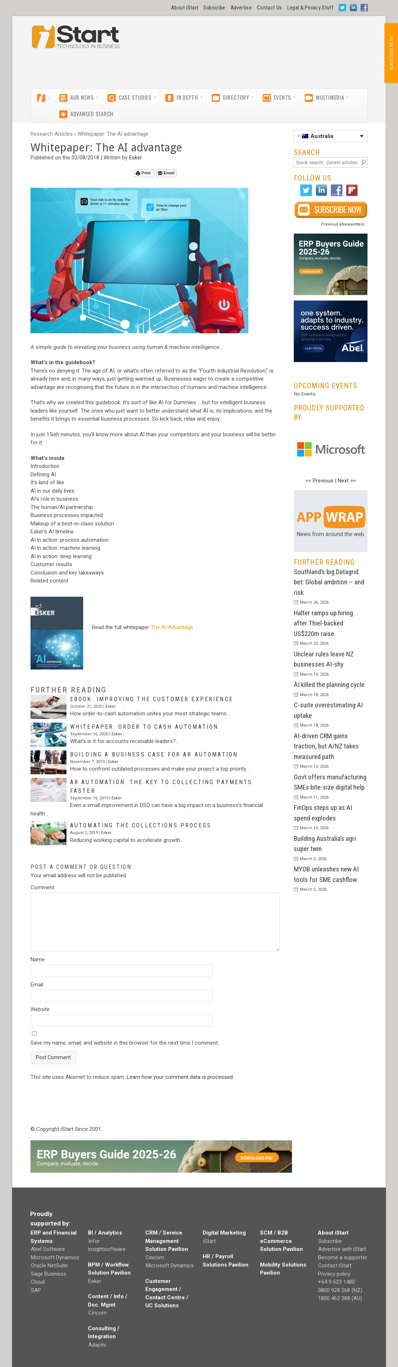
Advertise (241, 7)
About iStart (184, 7)
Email (166, 173)
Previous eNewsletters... (344, 224)
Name (38, 959)
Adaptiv (97, 1345)
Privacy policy (334, 1274)
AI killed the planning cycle (329, 684)
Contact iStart (335, 1265)
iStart (209, 1241)
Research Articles (52, 134)
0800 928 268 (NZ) (340, 1290)
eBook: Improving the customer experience (151, 699)
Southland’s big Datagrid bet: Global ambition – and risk (329, 582)
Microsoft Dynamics (55, 1257)
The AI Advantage (172, 627)
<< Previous (319, 480)
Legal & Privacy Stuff (310, 7)
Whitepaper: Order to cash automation (144, 726)
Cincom (97, 1313)
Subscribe (214, 7)
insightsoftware (107, 1249)
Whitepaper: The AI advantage (113, 134)
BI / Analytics (105, 1232)
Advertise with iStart (342, 1249)
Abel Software (48, 1249)
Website (40, 1009)
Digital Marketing (224, 1232)
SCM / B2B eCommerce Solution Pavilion (281, 1240)
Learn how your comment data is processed (180, 1077)
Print (143, 173)
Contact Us (269, 7)
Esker (135, 157)
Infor (94, 1241)
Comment (42, 887)
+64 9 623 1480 (336, 1282)
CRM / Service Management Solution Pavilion (166, 1240)
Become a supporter (342, 1257)
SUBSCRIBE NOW (391, 53)
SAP (36, 1290)
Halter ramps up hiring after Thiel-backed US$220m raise (323, 623)
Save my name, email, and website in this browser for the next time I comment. (125, 1043)
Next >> (347, 480)
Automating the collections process (140, 825)
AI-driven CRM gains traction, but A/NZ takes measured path (326, 746)
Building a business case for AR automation (154, 754)
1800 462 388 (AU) (340, 1298)
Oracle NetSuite (49, 1265)
